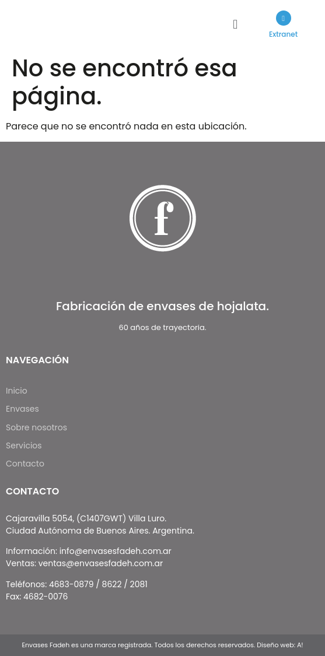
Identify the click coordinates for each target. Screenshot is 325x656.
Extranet (283, 34)
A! (300, 645)
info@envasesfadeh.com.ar (116, 551)
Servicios (24, 445)
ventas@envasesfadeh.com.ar (101, 563)
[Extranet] (283, 18)
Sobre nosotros (36, 427)
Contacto (25, 463)
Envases (29, 409)
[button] (235, 25)
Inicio (16, 391)
